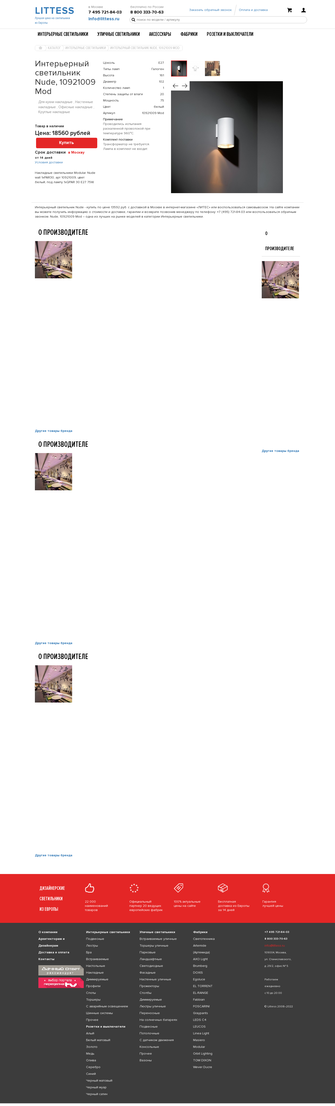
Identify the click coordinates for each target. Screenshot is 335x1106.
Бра (89, 952)
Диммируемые (97, 979)
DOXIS (198, 973)
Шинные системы (99, 1013)
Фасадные (148, 973)
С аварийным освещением (107, 1006)
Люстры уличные (153, 1006)
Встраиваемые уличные (158, 939)
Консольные (149, 1047)
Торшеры (93, 1000)
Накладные (95, 973)
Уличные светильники (118, 34)
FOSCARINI (201, 1006)
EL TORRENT (203, 986)
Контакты (46, 959)
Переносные (150, 1013)
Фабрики (189, 34)
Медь (90, 1054)
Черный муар (96, 1087)
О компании (47, 932)
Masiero (199, 1040)
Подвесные (95, 939)
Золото (91, 1047)
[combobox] (78, 152)
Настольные (95, 966)
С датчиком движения (157, 1040)
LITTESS (54, 11)
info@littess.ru (103, 19)
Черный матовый (99, 1080)
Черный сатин (96, 1094)
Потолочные (149, 1033)
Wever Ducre (202, 1067)
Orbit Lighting (202, 1054)
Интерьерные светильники (63, 34)
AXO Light (200, 959)
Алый (90, 1033)
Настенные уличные (155, 979)
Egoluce (199, 979)
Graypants (200, 1013)
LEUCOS (199, 1027)
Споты (91, 993)
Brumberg (200, 966)
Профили (93, 986)
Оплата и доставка (253, 10)
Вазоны (146, 1060)
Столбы (145, 993)
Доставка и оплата (53, 952)
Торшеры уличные (154, 946)
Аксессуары (160, 34)
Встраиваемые (97, 959)
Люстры (92, 946)
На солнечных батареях (158, 1020)
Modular (199, 1047)
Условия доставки (49, 162)
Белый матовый (98, 1040)
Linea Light (201, 1033)
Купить (66, 142)
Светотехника (204, 939)
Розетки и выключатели (230, 34)
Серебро (93, 1067)
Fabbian (199, 1000)
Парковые (148, 952)
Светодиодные (151, 966)
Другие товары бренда (53, 431)
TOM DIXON (202, 1060)
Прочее (92, 1020)
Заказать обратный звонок (210, 10)
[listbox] (167, 1103)
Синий (91, 1074)
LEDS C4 (199, 1020)
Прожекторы (149, 986)
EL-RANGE (200, 993)
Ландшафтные (151, 959)
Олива (91, 1060)
